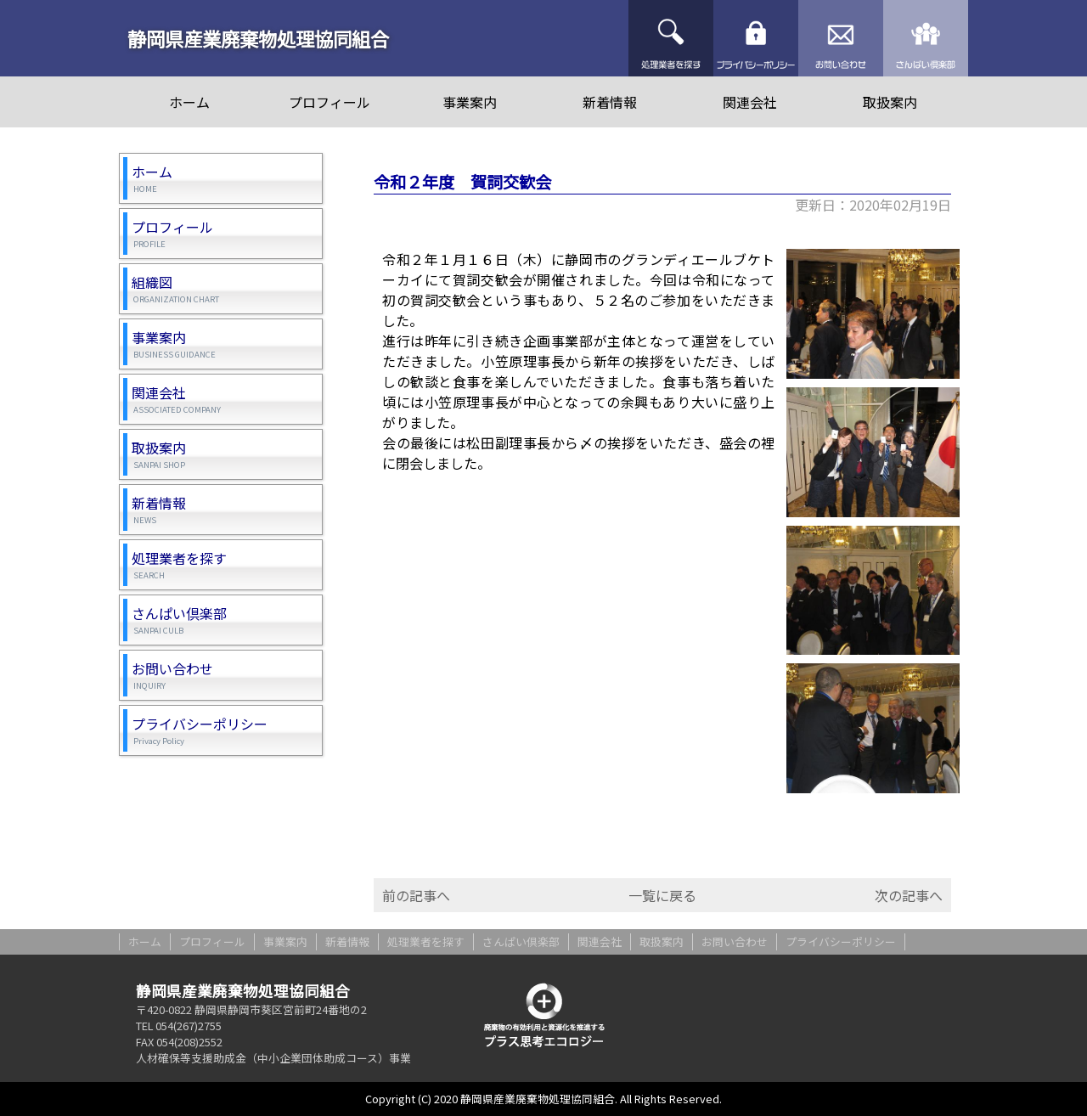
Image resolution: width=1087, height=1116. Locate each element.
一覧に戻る (662, 895)
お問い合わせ (840, 38)
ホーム (189, 102)
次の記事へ (909, 895)
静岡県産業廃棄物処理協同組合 (258, 38)
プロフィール (329, 102)
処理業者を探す (670, 38)
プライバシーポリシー (755, 38)
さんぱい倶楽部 (925, 38)
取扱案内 (890, 102)
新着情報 (610, 102)
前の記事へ (416, 895)
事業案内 (469, 102)
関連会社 (750, 102)
